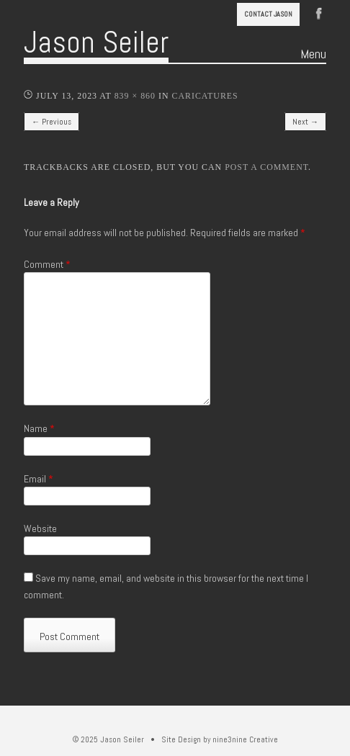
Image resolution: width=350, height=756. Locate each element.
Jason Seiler (96, 42)
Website (40, 528)
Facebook (319, 12)
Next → (305, 122)
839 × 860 (135, 96)
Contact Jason (268, 14)
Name (39, 428)
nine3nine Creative (245, 739)
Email (38, 478)
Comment (47, 264)
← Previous (51, 122)
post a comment (266, 167)
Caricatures (204, 96)
